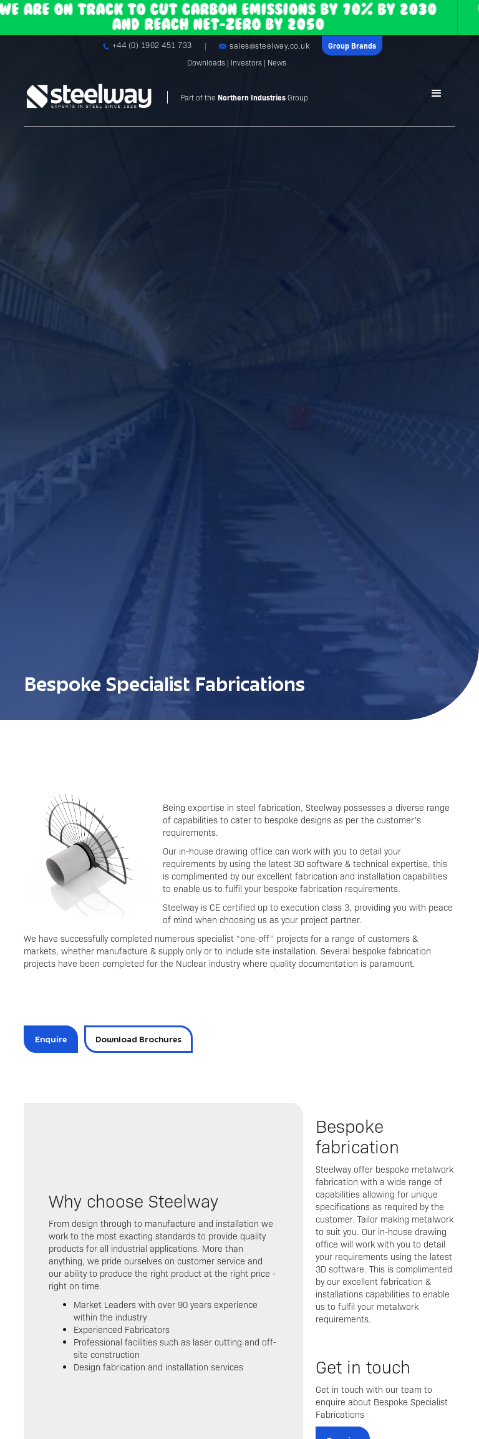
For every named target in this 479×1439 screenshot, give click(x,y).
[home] (166, 97)
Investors (246, 62)
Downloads (206, 62)
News (277, 62)
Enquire (51, 1039)
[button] (436, 93)
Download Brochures (138, 1039)
